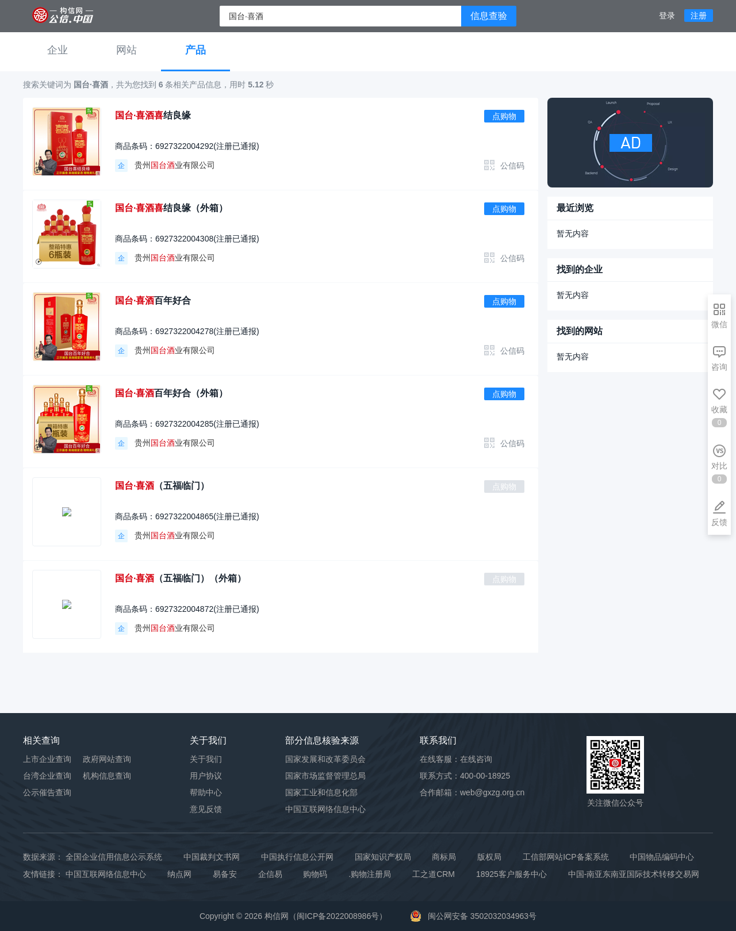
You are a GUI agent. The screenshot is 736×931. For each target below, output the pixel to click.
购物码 (315, 874)
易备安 (225, 874)
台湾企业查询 (47, 775)
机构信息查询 (107, 775)
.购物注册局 (369, 874)
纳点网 (179, 874)
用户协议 (206, 775)
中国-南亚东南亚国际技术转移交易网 (634, 874)
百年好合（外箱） (171, 393)
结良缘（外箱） (171, 208)
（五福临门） (162, 486)
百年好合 (153, 300)
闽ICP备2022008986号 (338, 916)
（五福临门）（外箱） (180, 578)
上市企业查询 (47, 759)
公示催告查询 (47, 792)
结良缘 (153, 115)
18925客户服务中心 (511, 874)
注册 (699, 15)
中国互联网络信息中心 (106, 874)
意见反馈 (206, 809)
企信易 (270, 874)
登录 (667, 15)
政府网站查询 (107, 759)
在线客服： (456, 759)
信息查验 (488, 16)
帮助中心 (206, 792)
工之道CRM (433, 874)
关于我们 (206, 759)
